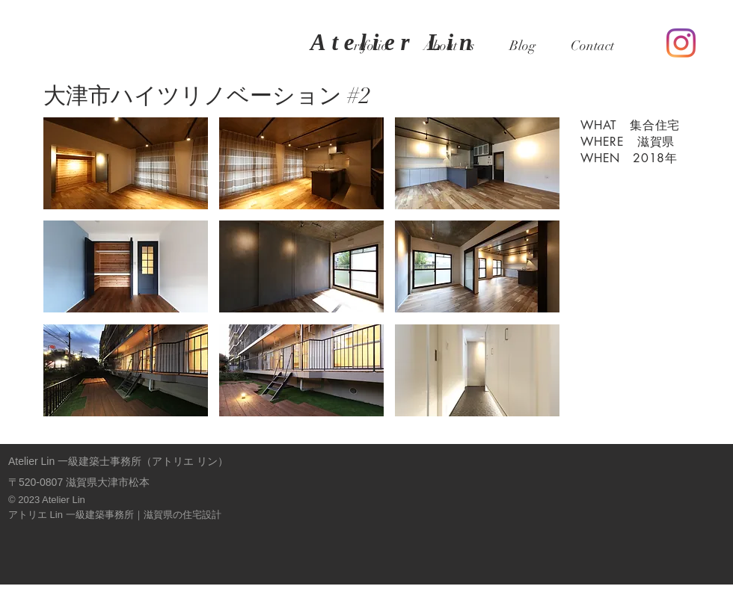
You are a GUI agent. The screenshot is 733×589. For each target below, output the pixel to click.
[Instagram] (681, 43)
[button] (125, 163)
